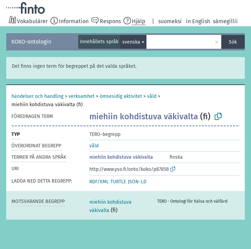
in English (198, 21)
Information (74, 21)
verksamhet (82, 96)
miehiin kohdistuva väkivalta (121, 157)
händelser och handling (37, 96)
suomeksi (170, 21)
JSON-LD (137, 182)
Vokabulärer (32, 21)
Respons (110, 21)
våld (151, 96)
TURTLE (118, 182)
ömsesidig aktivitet (121, 96)
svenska (131, 42)
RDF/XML (99, 182)
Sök (233, 42)
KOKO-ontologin (31, 41)
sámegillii (225, 21)
